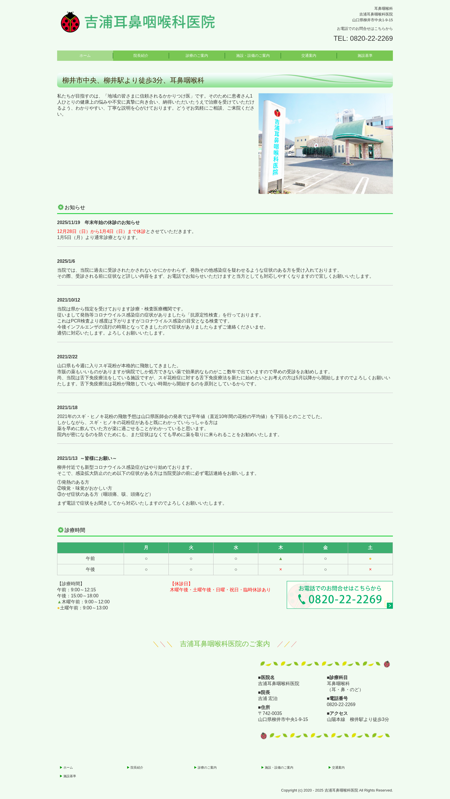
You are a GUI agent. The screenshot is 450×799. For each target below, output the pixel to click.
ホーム (85, 55)
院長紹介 (140, 55)
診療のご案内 (197, 55)
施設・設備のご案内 (253, 55)
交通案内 (308, 55)
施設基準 (365, 55)
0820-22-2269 (371, 38)
